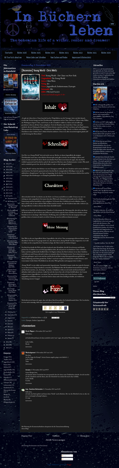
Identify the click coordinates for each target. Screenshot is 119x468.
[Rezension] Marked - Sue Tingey (11, 257)
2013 (7, 345)
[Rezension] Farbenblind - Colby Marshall (12, 236)
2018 (7, 187)
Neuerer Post (26, 435)
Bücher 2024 (50, 53)
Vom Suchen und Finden (59, 58)
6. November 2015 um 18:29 (43, 331)
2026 (7, 164)
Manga (6, 394)
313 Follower (99, 278)
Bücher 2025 (36, 53)
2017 (7, 190)
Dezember (11, 198)
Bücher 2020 (106, 53)
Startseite (9, 53)
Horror (6, 367)
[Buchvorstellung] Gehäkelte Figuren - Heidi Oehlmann (12, 212)
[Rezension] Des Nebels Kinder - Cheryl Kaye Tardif (12, 229)
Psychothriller (8, 372)
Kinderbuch (7, 387)
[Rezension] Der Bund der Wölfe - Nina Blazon (12, 242)
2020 (7, 181)
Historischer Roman (10, 390)
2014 (7, 342)
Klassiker (6, 377)
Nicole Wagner (29, 331)
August (10, 318)
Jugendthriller (8, 370)
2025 (7, 167)
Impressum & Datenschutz (81, 58)
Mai (9, 327)
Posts (64, 456)
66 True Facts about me (13, 58)
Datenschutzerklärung (62, 426)
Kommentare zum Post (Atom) (38, 445)
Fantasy (6, 375)
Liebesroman (7, 385)
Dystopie (28, 320)
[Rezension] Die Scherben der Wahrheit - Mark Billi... (12, 264)
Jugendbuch (41, 320)
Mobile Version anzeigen (55, 440)
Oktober (10, 312)
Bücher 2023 (64, 53)
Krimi (5, 364)
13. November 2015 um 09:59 (40, 370)
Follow (95, 286)
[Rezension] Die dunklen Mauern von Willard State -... (12, 221)
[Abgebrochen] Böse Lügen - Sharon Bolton (12, 271)
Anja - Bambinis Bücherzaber (34, 389)
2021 (7, 178)
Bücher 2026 (22, 53)
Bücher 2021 (92, 53)
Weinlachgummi (30, 352)
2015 (7, 196)
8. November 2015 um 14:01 (44, 352)
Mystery (6, 399)
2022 (7, 175)
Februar (10, 335)
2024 (7, 170)
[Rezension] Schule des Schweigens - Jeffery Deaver (12, 249)
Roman (6, 357)
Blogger (69, 464)
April (9, 329)
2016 (7, 193)
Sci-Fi (5, 397)
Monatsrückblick (9, 380)
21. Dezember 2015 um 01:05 (51, 389)
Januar (10, 338)
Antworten (28, 347)
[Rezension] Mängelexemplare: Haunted (12, 205)
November (11, 201)
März (9, 332)
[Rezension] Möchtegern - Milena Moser (12, 284)
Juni (9, 324)
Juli (9, 321)
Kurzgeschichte (8, 402)
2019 (7, 184)
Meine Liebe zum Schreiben (36, 58)
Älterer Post (84, 435)
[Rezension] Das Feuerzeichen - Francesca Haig (12, 277)
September (11, 315)
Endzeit (34, 320)
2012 (7, 348)
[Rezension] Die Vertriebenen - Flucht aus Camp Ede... (12, 305)
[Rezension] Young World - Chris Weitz (12, 290)
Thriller (6, 359)
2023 (7, 172)
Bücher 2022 (78, 53)
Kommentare (66, 459)
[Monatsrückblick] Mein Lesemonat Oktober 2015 (12, 297)
